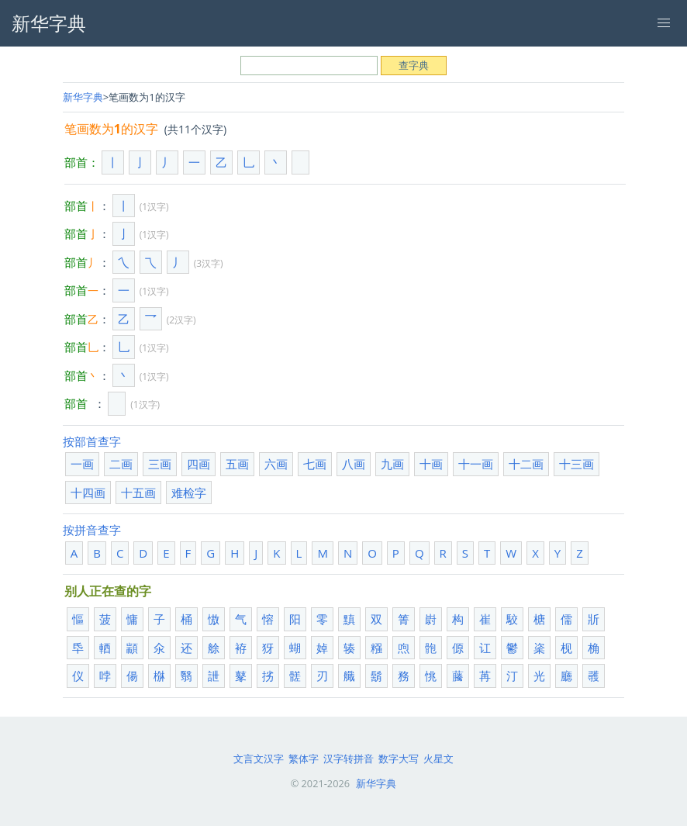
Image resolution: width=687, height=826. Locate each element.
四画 (198, 464)
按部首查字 (92, 441)
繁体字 (303, 759)
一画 (82, 464)
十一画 (475, 464)
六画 (276, 464)
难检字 (188, 492)
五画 (237, 464)
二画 (121, 464)
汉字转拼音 (348, 759)
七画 (314, 464)
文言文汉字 (258, 759)
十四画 (88, 492)
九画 (392, 464)
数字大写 (398, 759)
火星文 (438, 759)
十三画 (576, 464)
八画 (353, 464)
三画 (159, 464)
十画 (431, 464)
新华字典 (83, 97)
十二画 (526, 464)
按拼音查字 (92, 529)
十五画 (138, 492)
